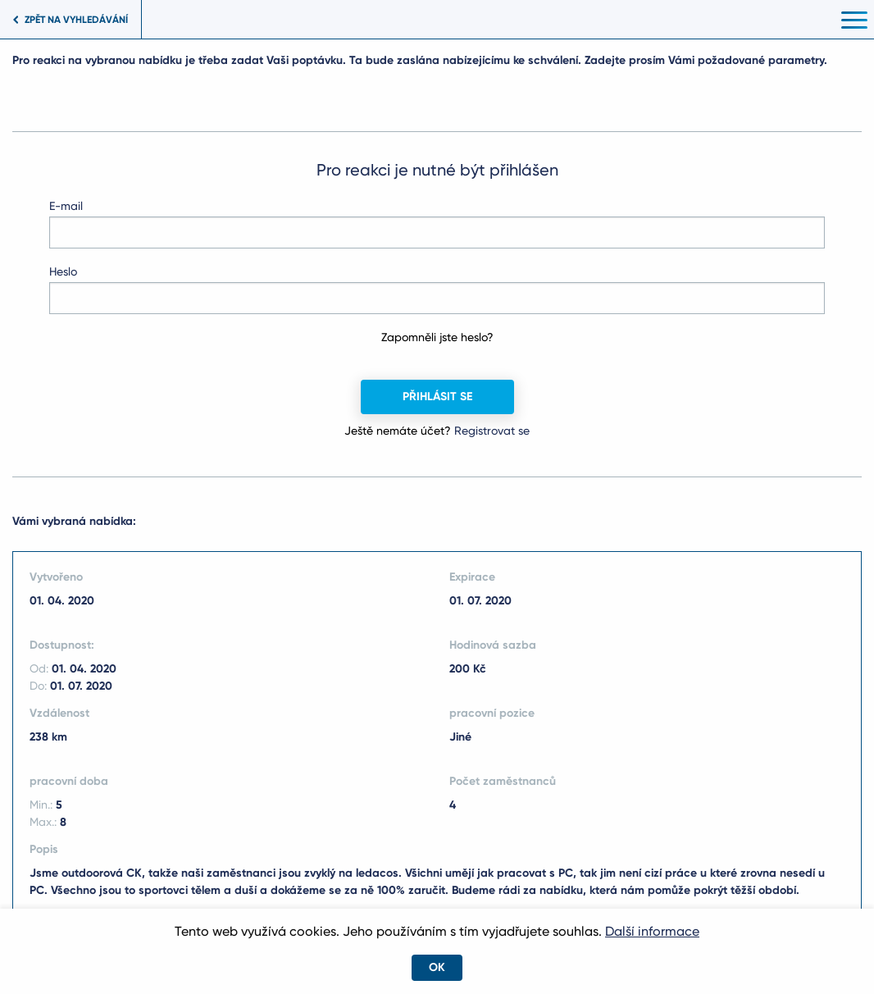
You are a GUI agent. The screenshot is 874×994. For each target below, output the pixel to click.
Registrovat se (492, 430)
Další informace (652, 931)
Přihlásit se (437, 397)
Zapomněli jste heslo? (437, 337)
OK (437, 967)
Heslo (63, 271)
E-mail (66, 205)
